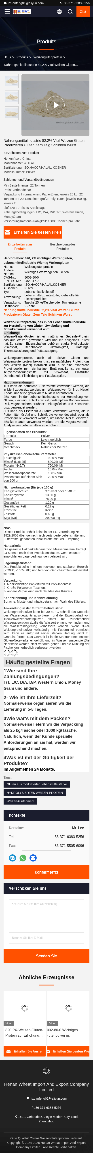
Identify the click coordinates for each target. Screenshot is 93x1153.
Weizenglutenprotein (48, 57)
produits (22, 57)
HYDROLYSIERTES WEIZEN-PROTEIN (35, 793)
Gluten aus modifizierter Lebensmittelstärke (37, 784)
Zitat (83, 11)
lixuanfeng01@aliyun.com (23, 3)
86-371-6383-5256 (74, 3)
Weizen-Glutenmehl (20, 801)
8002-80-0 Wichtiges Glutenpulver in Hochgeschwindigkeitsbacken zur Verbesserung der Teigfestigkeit (68, 1033)
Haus (7, 57)
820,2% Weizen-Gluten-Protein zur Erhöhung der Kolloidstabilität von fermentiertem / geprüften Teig (24, 1033)
